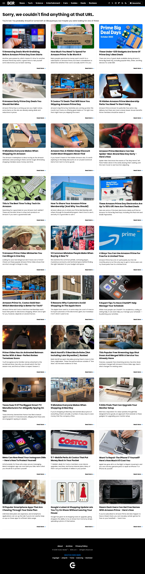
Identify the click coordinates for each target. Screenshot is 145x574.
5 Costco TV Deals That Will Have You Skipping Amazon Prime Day (70, 103)
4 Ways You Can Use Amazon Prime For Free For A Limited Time (119, 254)
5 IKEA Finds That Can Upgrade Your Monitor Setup (118, 406)
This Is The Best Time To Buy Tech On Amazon (21, 205)
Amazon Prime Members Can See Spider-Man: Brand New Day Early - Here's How (118, 154)
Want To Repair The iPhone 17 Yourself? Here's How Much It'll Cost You (119, 459)
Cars (65, 3)
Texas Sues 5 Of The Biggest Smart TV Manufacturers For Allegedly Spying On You (23, 408)
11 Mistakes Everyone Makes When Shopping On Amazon (20, 152)
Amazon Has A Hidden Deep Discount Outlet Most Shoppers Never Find (70, 152)
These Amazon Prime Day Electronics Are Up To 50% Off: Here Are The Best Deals (120, 205)
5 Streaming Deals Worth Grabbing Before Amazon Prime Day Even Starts (22, 53)
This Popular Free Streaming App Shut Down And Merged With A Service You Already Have (119, 355)
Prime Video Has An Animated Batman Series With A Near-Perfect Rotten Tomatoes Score (22, 355)
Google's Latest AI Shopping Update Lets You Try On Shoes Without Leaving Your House (72, 510)
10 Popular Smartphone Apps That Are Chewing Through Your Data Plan (22, 508)
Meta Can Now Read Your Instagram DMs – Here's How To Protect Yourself (24, 459)
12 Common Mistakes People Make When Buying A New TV (72, 254)
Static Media (62, 550)
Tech (30, 3)
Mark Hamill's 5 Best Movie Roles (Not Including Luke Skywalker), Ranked (70, 354)
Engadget (55, 558)
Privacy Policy (81, 546)
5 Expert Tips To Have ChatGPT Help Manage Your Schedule (118, 304)
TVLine (72, 558)
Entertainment (53, 3)
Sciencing (79, 558)
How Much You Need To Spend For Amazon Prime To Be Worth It (68, 53)
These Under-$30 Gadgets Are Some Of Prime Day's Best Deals (119, 53)
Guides (74, 3)
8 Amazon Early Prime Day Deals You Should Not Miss (21, 103)
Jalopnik (64, 558)
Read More (40, 68)
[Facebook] (109, 3)
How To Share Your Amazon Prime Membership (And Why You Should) (70, 205)
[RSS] (125, 3)
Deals (83, 3)
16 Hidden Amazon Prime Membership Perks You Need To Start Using (119, 103)
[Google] (122, 3)
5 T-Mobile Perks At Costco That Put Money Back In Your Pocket (69, 459)
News (22, 3)
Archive (69, 546)
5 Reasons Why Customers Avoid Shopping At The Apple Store (68, 304)
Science (39, 3)
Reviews (93, 3)
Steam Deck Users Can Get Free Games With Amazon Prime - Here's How (119, 508)
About (60, 546)
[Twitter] (112, 3)
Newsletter (135, 3)
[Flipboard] (119, 3)
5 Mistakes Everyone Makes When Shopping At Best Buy (68, 406)
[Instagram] (116, 3)
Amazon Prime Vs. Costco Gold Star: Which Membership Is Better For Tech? (22, 304)
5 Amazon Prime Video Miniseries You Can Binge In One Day (22, 254)
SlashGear (89, 558)
